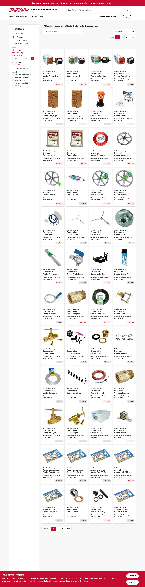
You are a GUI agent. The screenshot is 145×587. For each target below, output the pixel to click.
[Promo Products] (13, 33)
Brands (34, 17)
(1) (18, 86)
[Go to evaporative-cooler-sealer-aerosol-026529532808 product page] (124, 266)
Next (132, 37)
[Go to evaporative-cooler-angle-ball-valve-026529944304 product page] (76, 266)
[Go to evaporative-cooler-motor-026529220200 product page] (76, 68)
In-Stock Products (21, 40)
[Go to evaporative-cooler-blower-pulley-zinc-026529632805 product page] (100, 187)
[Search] (127, 10)
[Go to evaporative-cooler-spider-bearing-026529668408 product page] (76, 226)
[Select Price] (32, 58)
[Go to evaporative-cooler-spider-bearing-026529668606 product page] (100, 226)
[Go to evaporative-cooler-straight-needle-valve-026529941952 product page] (52, 424)
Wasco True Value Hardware (45, 9)
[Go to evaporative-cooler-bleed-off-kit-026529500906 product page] (100, 385)
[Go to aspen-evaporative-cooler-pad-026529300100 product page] (52, 464)
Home (11, 17)
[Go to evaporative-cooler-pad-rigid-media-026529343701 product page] (76, 107)
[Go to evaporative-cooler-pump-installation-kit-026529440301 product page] (52, 226)
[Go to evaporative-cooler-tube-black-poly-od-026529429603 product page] (100, 305)
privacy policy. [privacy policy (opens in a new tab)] (21, 581)
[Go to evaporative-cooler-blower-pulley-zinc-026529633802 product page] (52, 187)
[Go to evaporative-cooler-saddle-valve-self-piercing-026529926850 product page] (124, 305)
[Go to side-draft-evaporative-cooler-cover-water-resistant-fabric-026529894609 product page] (76, 147)
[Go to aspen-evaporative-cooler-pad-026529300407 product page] (100, 464)
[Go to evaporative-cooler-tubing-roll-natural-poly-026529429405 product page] (52, 385)
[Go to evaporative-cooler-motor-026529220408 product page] (100, 68)
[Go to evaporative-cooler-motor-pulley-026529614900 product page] (124, 226)
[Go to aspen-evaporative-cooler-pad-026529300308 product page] (76, 464)
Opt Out (132, 582)
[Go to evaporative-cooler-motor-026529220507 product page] (52, 68)
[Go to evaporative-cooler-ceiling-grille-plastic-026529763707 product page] (124, 107)
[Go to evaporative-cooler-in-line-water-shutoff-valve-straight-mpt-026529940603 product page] (52, 345)
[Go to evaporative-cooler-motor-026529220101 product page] (124, 68)
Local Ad (43, 17)
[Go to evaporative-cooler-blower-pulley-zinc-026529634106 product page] (124, 147)
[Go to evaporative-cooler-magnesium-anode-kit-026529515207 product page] (52, 266)
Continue (132, 576)
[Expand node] (13, 68)
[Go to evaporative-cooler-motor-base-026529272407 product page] (100, 266)
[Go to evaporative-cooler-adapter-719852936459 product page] (76, 305)
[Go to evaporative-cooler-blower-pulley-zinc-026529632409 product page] (124, 187)
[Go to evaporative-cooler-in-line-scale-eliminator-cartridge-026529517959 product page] (76, 187)
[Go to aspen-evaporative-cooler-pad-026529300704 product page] (124, 504)
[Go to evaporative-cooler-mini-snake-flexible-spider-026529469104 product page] (52, 305)
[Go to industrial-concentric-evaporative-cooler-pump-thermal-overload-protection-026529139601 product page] (100, 107)
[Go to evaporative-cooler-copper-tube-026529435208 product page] (100, 147)
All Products (19, 37)
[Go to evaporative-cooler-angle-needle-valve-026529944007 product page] (76, 424)
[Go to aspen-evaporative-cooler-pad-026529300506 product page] (124, 464)
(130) (23, 75)
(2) (22, 77)
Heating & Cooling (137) (22, 68)
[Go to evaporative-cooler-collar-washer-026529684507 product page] (76, 504)
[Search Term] (98, 10)
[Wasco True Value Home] (19, 10)
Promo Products (20, 33)
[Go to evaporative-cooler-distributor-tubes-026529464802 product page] (76, 385)
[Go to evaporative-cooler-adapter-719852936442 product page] (124, 385)
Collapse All (16, 65)
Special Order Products (23, 43)
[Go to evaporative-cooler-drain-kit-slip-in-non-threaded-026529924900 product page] (100, 504)
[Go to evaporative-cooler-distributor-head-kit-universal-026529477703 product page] (76, 345)
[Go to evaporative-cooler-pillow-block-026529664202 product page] (124, 424)
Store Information (108, 17)
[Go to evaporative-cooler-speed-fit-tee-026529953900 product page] (124, 345)
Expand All (25, 65)
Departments (21, 17)
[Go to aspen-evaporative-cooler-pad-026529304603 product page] (52, 504)
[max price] (26, 58)
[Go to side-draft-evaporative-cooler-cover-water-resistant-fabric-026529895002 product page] (52, 147)
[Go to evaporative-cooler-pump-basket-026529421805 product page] (100, 424)
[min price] (16, 58)
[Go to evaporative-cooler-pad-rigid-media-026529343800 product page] (52, 107)
